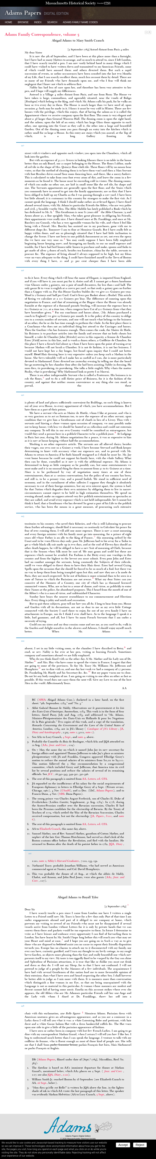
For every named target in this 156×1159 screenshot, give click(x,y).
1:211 (65, 1074)
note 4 (81, 737)
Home (8, 22)
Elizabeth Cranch (50, 828)
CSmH (66, 790)
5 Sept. (100, 1094)
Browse (23, 22)
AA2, (55, 745)
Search (52, 22)
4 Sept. (67, 737)
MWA (42, 699)
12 (89, 671)
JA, (97, 816)
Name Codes (80, 22)
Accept (123, 1145)
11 (39, 667)
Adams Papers (104, 790)
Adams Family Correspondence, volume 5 (42, 34)
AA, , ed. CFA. (95, 778)
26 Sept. (42, 1083)
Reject (140, 1145)
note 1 (73, 732)
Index (38, 22)
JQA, (116, 844)
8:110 (109, 816)
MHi (62, 793)
